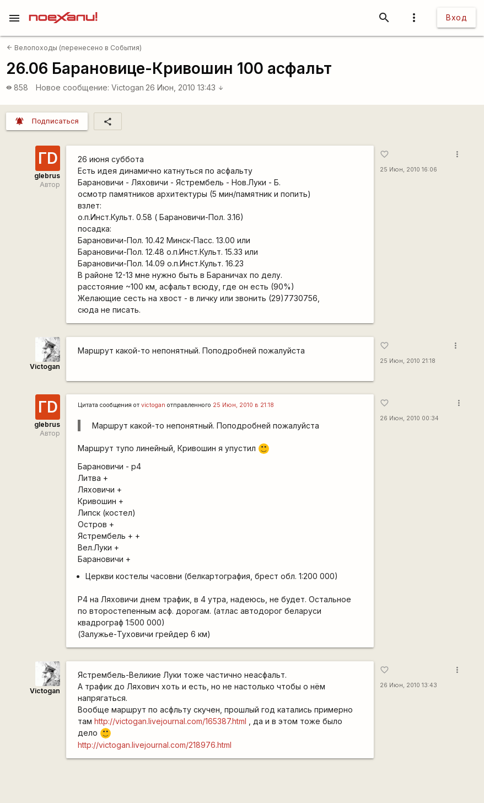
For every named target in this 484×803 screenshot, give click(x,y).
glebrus (47, 176)
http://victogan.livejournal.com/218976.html (155, 745)
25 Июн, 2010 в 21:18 (243, 405)
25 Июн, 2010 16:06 (408, 169)
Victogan (127, 87)
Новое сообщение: (72, 87)
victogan (153, 405)
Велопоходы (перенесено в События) (74, 48)
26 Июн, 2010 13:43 (185, 87)
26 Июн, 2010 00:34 (409, 418)
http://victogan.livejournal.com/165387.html (170, 721)
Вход (456, 17)
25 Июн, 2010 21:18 (407, 361)
